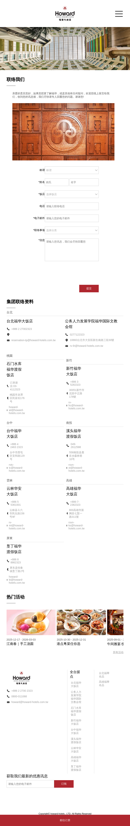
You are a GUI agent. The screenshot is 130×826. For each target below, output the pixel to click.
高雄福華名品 (104, 683)
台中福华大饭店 (76, 731)
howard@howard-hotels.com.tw (29, 702)
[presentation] (74, 273)
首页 (107, 66)
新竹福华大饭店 (76, 722)
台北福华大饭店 (76, 684)
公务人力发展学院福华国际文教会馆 (76, 697)
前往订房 (65, 820)
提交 (89, 288)
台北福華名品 (104, 675)
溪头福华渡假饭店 (76, 740)
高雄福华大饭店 (76, 759)
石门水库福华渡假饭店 (76, 711)
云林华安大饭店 (76, 750)
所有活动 (118, 652)
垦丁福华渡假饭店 (76, 768)
